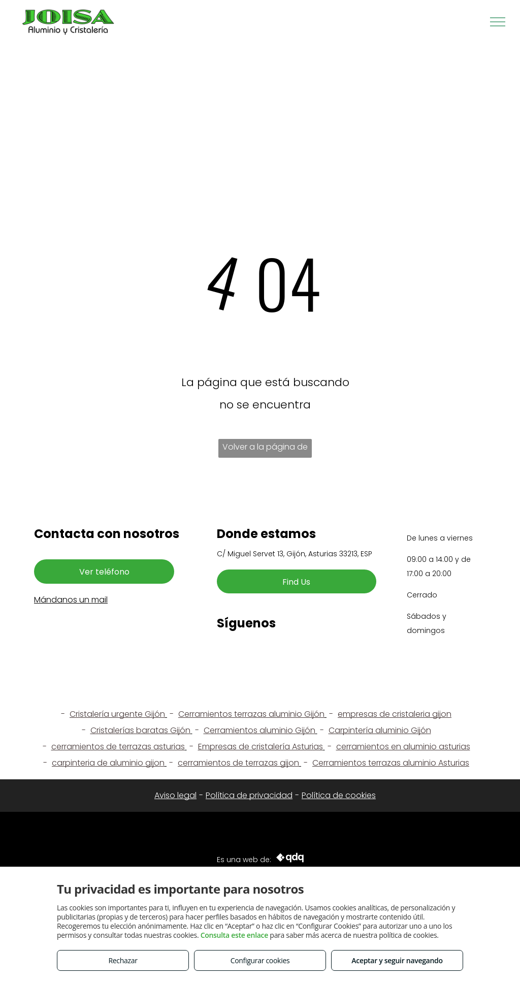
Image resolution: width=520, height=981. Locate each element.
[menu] (497, 22)
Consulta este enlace (234, 935)
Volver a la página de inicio (265, 449)
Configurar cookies (260, 960)
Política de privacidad (249, 795)
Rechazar (122, 960)
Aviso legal (175, 795)
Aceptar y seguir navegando (396, 960)
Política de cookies (339, 795)
